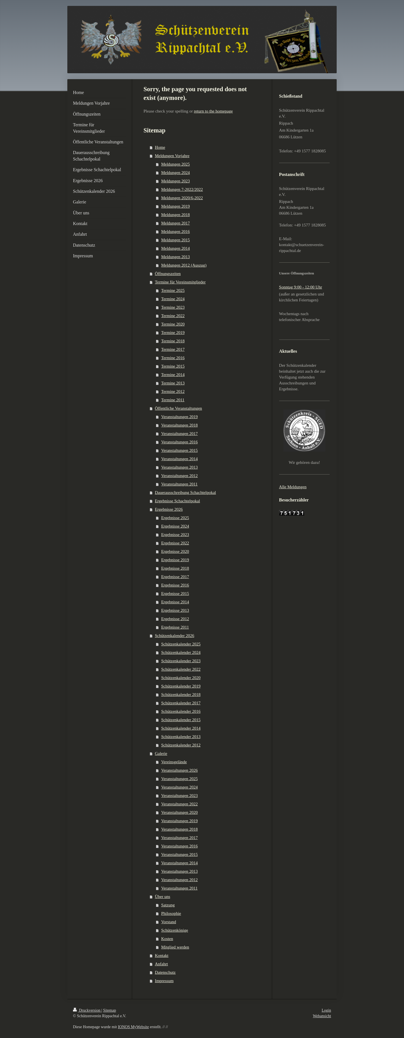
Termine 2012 (173, 391)
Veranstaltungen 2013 (179, 467)
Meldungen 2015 (175, 240)
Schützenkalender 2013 (180, 736)
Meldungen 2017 (175, 223)
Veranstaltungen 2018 (179, 425)
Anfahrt (161, 964)
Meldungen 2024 (175, 172)
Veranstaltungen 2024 (179, 787)
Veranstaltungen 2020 (179, 812)
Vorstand (168, 922)
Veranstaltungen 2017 (179, 433)
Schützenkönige (174, 930)
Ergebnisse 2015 (175, 593)
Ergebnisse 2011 (175, 627)
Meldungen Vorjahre (172, 155)
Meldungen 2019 (175, 206)
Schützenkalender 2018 (180, 694)
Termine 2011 (172, 400)
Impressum (164, 981)
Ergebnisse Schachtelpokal (177, 501)
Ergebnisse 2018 (175, 568)
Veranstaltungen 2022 (179, 804)
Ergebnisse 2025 (175, 517)
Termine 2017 (173, 349)
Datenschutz (165, 972)
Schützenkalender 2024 (180, 652)
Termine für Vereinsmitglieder (180, 282)
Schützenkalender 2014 (180, 728)
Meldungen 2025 (175, 164)
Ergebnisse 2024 (175, 526)
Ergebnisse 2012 (175, 619)
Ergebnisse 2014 (175, 602)
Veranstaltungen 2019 (179, 416)
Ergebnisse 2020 (175, 551)
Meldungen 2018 (175, 214)
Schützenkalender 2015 (180, 720)
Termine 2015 (173, 366)
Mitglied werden (175, 947)
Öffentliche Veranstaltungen (178, 408)
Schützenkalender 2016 (180, 711)
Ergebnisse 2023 (175, 534)
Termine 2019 (173, 332)
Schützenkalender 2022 (180, 669)
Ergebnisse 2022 (175, 543)
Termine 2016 (173, 358)
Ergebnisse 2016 (175, 585)
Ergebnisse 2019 (175, 560)
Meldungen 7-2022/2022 (182, 189)
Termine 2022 (173, 315)
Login (326, 1010)
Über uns (162, 896)
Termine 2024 (173, 299)
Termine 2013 (173, 383)
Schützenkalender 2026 (174, 635)
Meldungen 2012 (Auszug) (183, 265)
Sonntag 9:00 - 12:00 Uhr (300, 287)
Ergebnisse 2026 (169, 509)
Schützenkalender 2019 (180, 686)
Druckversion (87, 1010)
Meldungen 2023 (175, 181)
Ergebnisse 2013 (175, 610)
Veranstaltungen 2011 (179, 484)
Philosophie (171, 913)
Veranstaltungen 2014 (179, 459)
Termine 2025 (173, 290)
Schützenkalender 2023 (180, 661)
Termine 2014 (173, 374)
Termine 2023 (173, 307)
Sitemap (109, 1010)
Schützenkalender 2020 (180, 677)
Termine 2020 (173, 324)
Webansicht (322, 1016)
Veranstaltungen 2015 (179, 450)
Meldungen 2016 (175, 231)
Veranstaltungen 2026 (179, 770)
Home (160, 147)
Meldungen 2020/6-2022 (182, 198)
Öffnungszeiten (168, 273)
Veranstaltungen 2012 (179, 475)
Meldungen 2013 (175, 257)
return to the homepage (213, 111)
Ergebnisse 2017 (175, 576)
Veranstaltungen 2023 (179, 795)
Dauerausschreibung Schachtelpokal (185, 492)
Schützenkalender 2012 (180, 745)
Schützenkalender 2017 (180, 703)
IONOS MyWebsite (133, 1027)
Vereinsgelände (174, 762)
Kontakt (161, 955)
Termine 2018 (173, 341)
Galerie (161, 753)
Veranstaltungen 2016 (179, 442)
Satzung (168, 905)
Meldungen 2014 (175, 248)
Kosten (167, 938)
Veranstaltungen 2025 (179, 778)
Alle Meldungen (293, 487)
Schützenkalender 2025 (180, 644)
